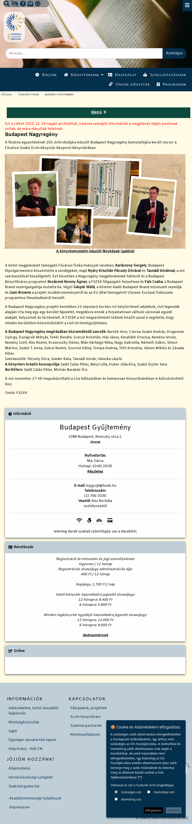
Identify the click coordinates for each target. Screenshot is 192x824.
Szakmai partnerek (86, 726)
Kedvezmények (95, 635)
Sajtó (12, 731)
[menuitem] (46, 75)
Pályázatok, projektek (88, 708)
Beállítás (173, 810)
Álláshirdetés (19, 768)
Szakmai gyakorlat (23, 786)
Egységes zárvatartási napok (32, 740)
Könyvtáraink (81, 74)
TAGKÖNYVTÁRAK (28, 94)
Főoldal (6, 94)
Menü (98, 112)
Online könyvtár (129, 84)
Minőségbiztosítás (23, 722)
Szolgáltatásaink (164, 74)
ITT (140, 798)
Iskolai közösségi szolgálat (30, 777)
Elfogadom (153, 810)
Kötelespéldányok (85, 734)
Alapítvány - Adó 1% (25, 749)
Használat (122, 74)
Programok (171, 84)
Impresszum (19, 807)
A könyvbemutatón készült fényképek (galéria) (95, 203)
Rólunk (46, 74)
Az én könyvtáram (85, 717)
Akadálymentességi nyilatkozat (35, 798)
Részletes (95, 472)
